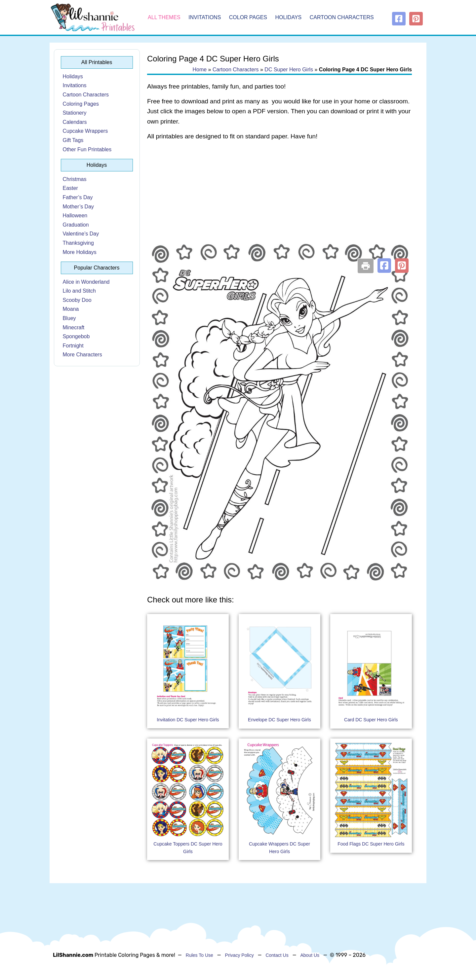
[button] (384, 265)
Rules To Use (199, 955)
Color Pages (248, 17)
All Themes (164, 17)
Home (199, 69)
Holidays (288, 17)
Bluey (69, 318)
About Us (309, 955)
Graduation (76, 225)
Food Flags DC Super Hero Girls (370, 844)
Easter (70, 188)
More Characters (82, 354)
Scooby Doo (77, 300)
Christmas (75, 179)
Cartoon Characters (342, 17)
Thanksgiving (78, 243)
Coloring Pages (81, 104)
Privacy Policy (239, 955)
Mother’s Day (78, 206)
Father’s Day (78, 197)
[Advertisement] (279, 199)
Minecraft (74, 327)
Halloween (75, 215)
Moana (71, 309)
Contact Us (276, 955)
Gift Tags (73, 140)
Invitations (204, 17)
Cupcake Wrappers (85, 131)
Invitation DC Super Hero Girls (188, 719)
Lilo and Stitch (79, 291)
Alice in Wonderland (86, 282)
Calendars (75, 122)
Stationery (75, 113)
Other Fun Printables (87, 149)
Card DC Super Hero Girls (371, 719)
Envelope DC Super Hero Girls (279, 719)
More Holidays (80, 252)
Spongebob (76, 336)
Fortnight (73, 345)
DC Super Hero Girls (288, 69)
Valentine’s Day (81, 233)
